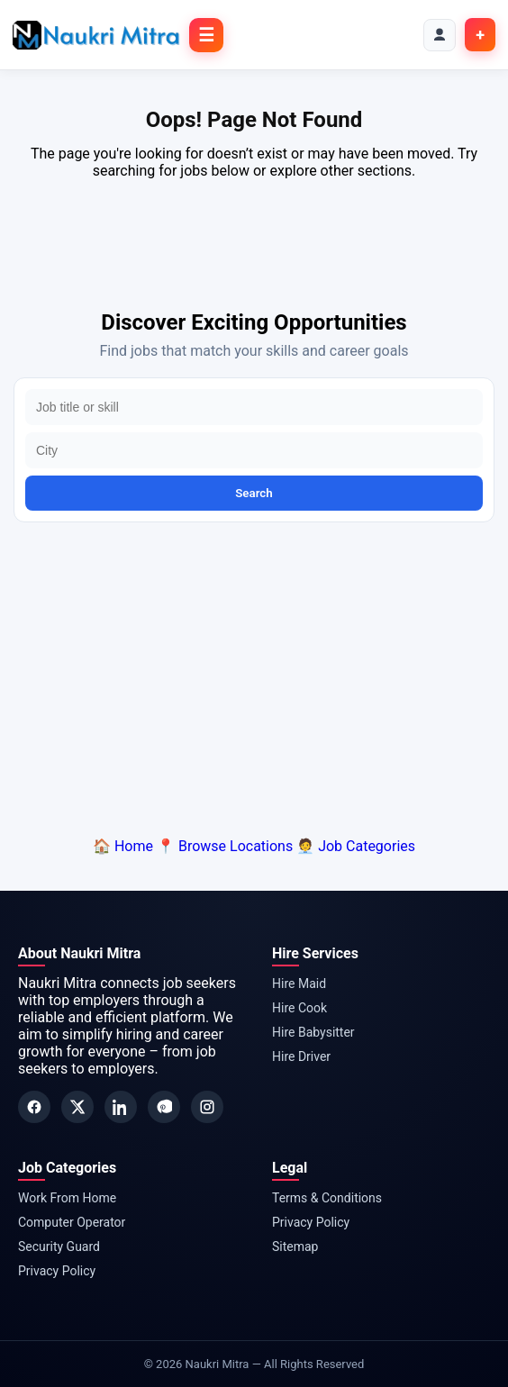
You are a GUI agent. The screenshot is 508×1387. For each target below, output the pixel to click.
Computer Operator (71, 1222)
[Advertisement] (254, 675)
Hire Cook (299, 1008)
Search (254, 493)
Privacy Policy (56, 1271)
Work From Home (67, 1198)
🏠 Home (123, 846)
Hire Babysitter (313, 1032)
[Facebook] (34, 1107)
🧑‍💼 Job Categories (355, 846)
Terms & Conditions (327, 1198)
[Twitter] (77, 1107)
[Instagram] (207, 1107)
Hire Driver (301, 1056)
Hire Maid (299, 983)
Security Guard (59, 1246)
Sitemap (295, 1246)
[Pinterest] (164, 1107)
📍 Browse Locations (225, 846)
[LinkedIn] (120, 1107)
